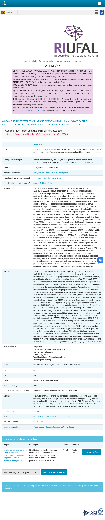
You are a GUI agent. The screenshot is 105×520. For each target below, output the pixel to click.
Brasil (6, 12)
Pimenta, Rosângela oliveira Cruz (47, 178)
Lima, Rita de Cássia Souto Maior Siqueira (50, 173)
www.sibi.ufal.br (34, 110)
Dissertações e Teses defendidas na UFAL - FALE (55, 124)
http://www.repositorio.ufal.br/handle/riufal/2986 (52, 417)
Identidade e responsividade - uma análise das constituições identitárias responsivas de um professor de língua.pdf (15, 455)
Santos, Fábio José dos (42, 183)
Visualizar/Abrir (91, 452)
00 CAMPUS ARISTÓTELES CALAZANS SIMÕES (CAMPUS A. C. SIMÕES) (41, 121)
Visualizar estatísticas (54, 472)
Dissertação (38, 144)
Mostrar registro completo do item (21, 472)
